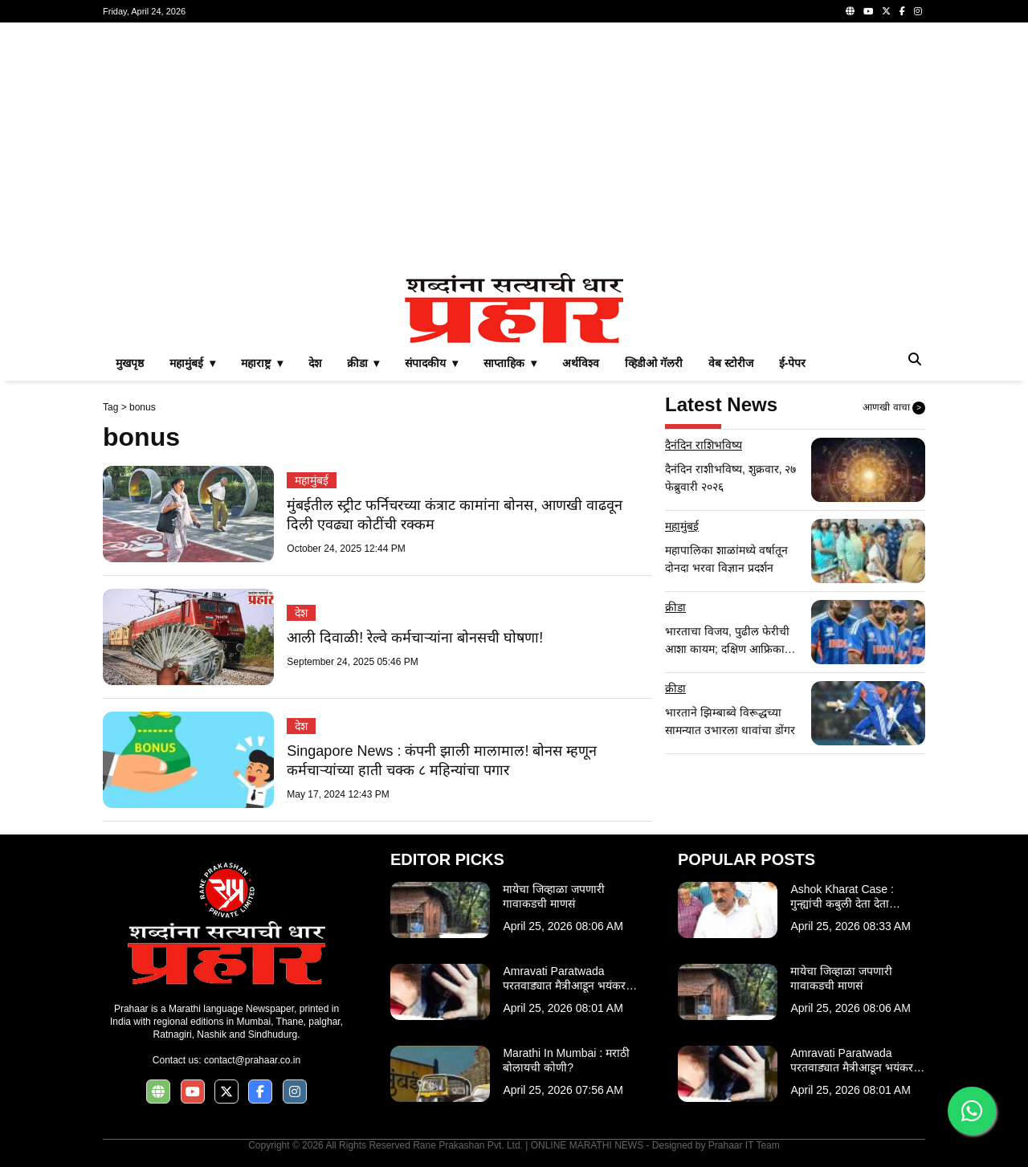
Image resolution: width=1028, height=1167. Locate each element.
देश (314, 363)
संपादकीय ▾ (431, 363)
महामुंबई (311, 480)
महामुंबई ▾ (192, 363)
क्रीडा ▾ (363, 363)
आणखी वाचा (894, 408)
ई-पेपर (792, 363)
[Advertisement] (514, 147)
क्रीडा (675, 607)
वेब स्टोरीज (730, 363)
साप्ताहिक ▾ (509, 363)
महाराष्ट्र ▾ (262, 363)
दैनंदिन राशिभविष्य (703, 445)
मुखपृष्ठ (130, 363)
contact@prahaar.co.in (252, 1060)
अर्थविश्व (580, 363)
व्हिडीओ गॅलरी (654, 363)
